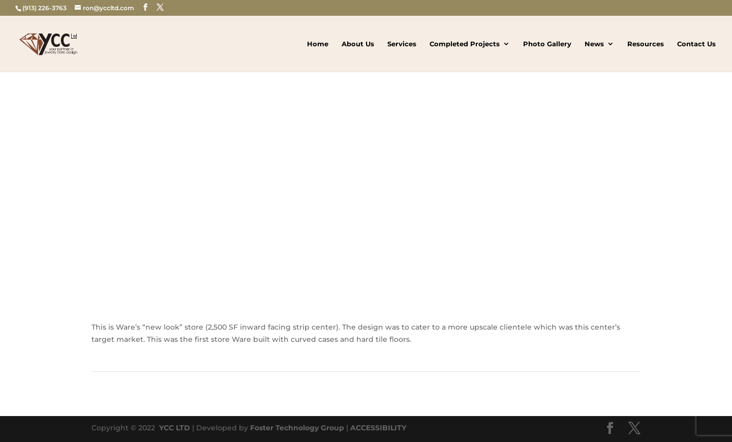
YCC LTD (173, 427)
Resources (645, 44)
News (594, 44)
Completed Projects (465, 44)
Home (317, 44)
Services (401, 44)
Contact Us (696, 44)
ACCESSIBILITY (378, 427)
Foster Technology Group (297, 427)
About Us (358, 44)
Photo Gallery (547, 44)
